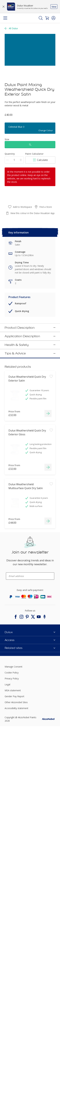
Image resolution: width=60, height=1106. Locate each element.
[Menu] (5, 18)
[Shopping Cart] (47, 18)
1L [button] (30, 144)
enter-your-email (12, 950)
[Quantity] (14, 160)
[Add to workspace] (51, 753)
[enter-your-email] (30, 955)
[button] (53, 18)
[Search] (41, 18)
